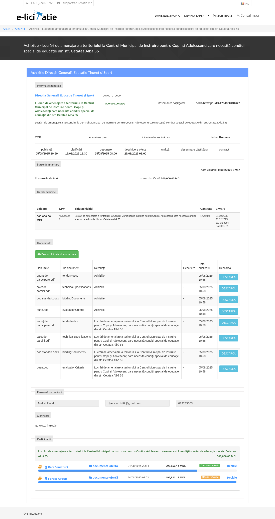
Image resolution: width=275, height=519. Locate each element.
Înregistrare (222, 15)
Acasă (7, 29)
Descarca (229, 277)
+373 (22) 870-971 (40, 3)
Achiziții (20, 29)
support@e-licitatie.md (74, 3)
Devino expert (195, 15)
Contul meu (248, 15)
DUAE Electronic (167, 15)
